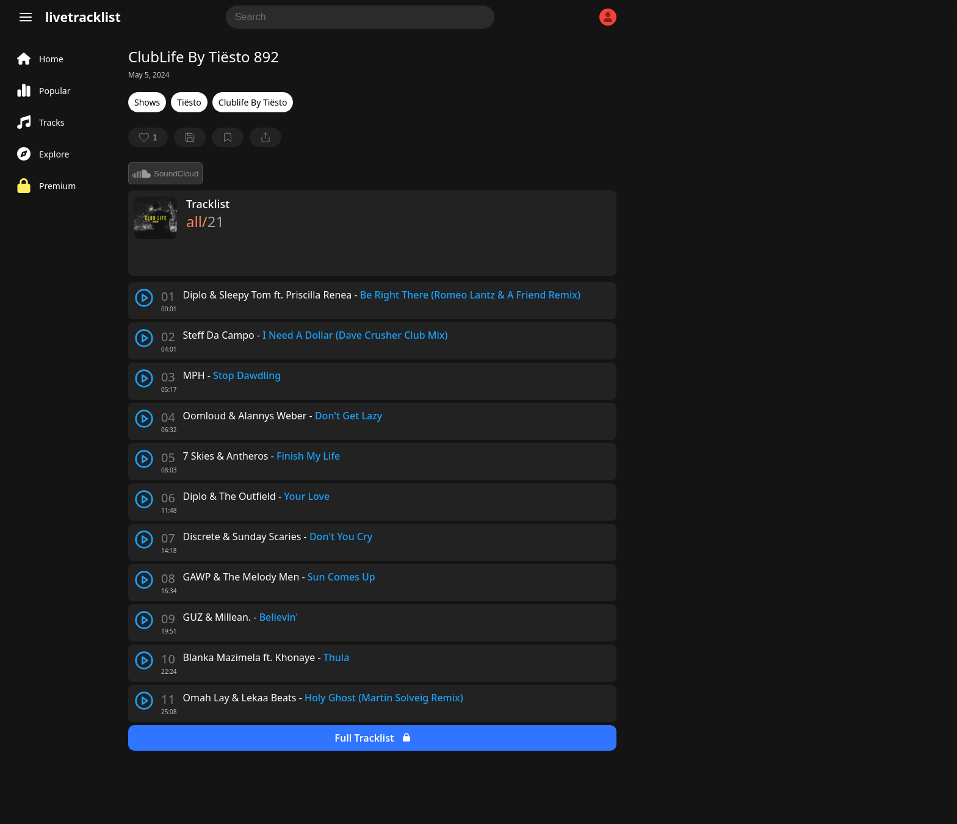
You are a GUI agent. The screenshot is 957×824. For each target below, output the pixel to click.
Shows (147, 102)
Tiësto (189, 102)
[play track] (144, 298)
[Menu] (25, 17)
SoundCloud (165, 173)
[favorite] (148, 137)
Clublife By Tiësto (252, 102)
